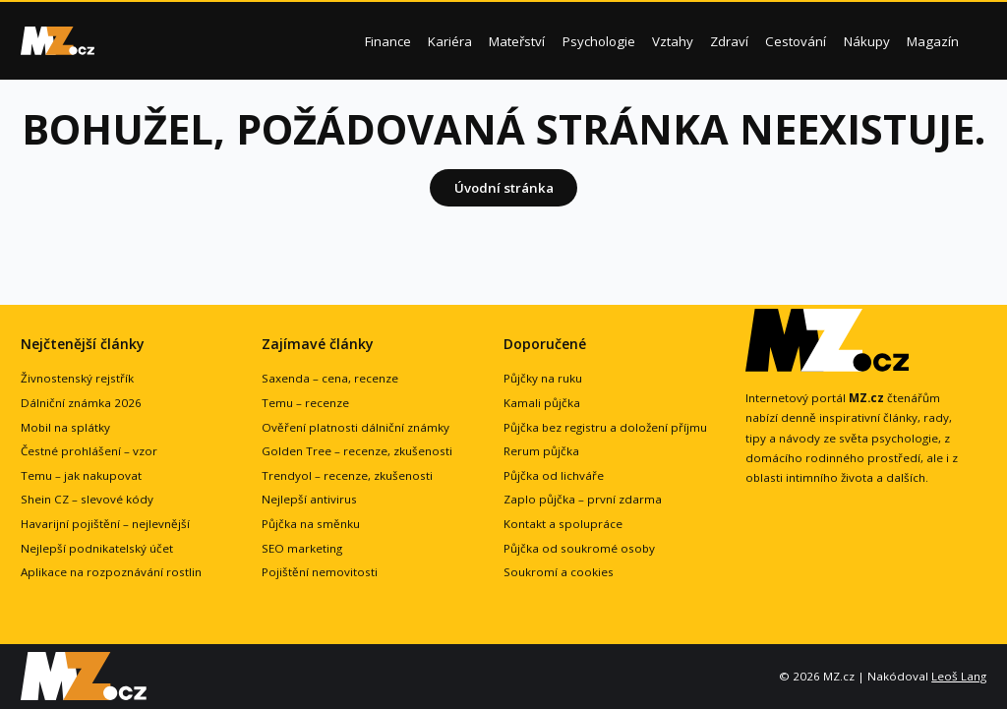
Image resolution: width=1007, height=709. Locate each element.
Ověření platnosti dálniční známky (355, 427)
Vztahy (672, 41)
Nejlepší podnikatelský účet (97, 548)
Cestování (795, 41)
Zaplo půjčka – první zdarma (583, 499)
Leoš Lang (958, 676)
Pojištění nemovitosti (320, 571)
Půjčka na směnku (311, 523)
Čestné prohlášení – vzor (89, 450)
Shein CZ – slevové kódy (87, 499)
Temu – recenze (305, 402)
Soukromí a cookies (559, 571)
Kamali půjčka (542, 402)
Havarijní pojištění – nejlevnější (105, 523)
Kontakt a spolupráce (563, 523)
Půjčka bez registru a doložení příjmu (605, 427)
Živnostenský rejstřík (77, 378)
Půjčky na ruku (543, 378)
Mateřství (517, 41)
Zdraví (729, 41)
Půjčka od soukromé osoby (579, 548)
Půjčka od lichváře (554, 475)
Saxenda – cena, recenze (330, 378)
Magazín (933, 41)
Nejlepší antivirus (309, 499)
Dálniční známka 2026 (81, 402)
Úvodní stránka (504, 188)
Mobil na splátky (65, 427)
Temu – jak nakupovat (81, 475)
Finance (388, 41)
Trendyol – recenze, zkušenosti (347, 475)
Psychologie (599, 41)
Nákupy (867, 41)
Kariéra (450, 41)
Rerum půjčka (541, 450)
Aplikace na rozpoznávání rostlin (111, 571)
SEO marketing (302, 548)
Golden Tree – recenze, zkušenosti (357, 450)
